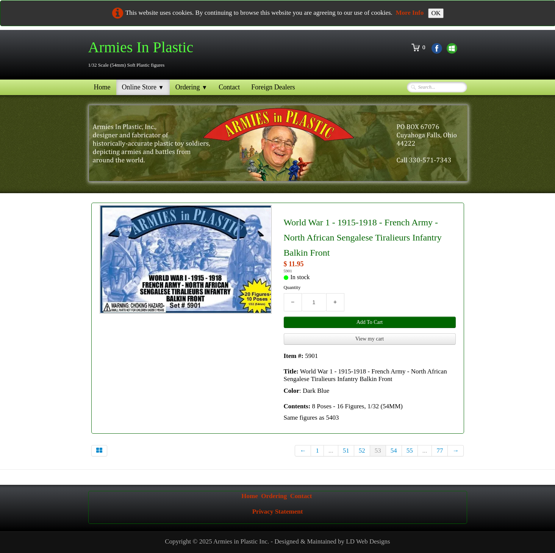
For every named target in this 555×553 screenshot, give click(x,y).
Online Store (143, 87)
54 (394, 450)
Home (102, 87)
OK (436, 13)
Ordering (191, 87)
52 (362, 450)
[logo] (143, 54)
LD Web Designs (368, 541)
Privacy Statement (277, 511)
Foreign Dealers (273, 87)
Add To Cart (369, 322)
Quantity (292, 287)
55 (409, 450)
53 (378, 450)
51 (346, 450)
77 (439, 450)
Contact (229, 87)
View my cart (369, 339)
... (330, 450)
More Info (410, 12)
